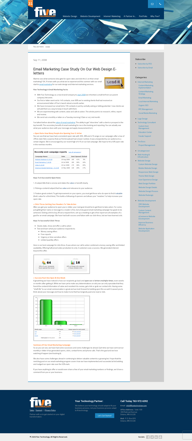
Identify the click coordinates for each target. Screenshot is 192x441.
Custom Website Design (148, 164)
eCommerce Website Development (147, 217)
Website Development (90, 16)
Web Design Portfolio (147, 183)
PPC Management (146, 109)
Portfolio (143, 16)
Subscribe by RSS (145, 63)
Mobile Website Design (148, 168)
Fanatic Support (145, 136)
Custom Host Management (144, 127)
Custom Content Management (145, 211)
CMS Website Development (144, 205)
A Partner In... (130, 16)
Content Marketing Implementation (146, 86)
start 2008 (81, 94)
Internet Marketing (112, 16)
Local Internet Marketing (148, 101)
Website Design (70, 16)
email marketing (45, 84)
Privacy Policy (50, 410)
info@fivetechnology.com (136, 405)
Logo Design (143, 118)
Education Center (145, 132)
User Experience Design (148, 179)
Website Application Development (146, 229)
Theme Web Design (146, 175)
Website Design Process (148, 191)
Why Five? (155, 16)
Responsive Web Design (148, 172)
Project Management (147, 145)
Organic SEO (143, 105)
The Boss (141, 141)
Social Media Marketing (148, 113)
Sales (32, 410)
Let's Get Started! (104, 415)
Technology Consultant (147, 122)
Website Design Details (148, 187)
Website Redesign (146, 195)
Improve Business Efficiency (146, 223)
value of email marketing (65, 122)
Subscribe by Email (145, 67)
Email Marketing (145, 97)
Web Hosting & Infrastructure (144, 155)
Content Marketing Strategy (146, 92)
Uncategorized (143, 150)
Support (39, 410)
